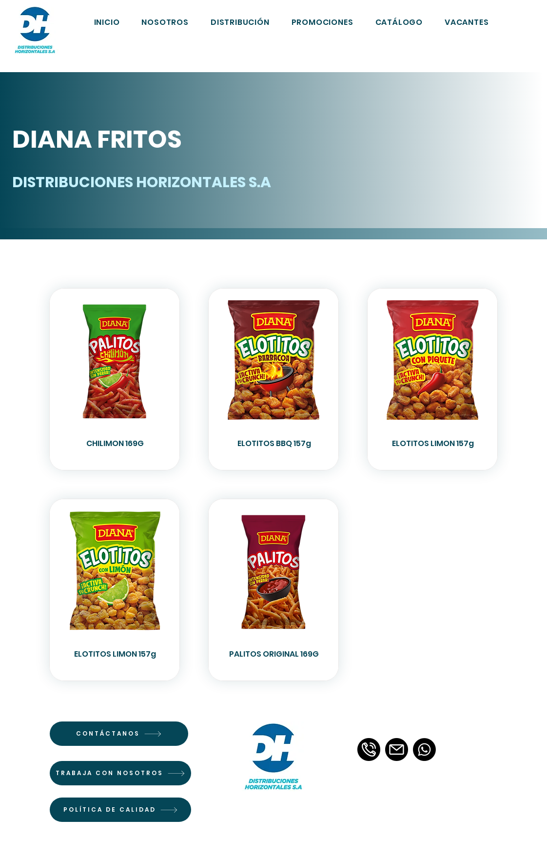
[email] (396, 749)
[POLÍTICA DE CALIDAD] (120, 810)
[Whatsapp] (424, 749)
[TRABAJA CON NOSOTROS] (120, 773)
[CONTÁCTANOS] (119, 733)
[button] (399, 22)
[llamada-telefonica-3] (368, 749)
